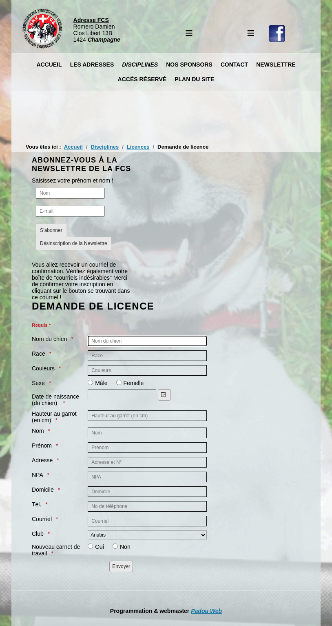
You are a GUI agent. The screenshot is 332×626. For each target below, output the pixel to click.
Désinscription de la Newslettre (73, 243)
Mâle (101, 383)
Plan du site (194, 79)
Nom (38, 431)
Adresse (42, 460)
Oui (99, 547)
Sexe (38, 383)
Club (38, 533)
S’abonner (51, 230)
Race (38, 353)
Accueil (49, 64)
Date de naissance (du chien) (55, 399)
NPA (37, 475)
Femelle (134, 383)
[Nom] (70, 193)
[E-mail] (70, 211)
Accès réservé (142, 79)
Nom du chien (49, 339)
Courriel (42, 519)
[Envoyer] (121, 566)
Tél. (36, 504)
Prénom (42, 445)
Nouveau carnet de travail (56, 550)
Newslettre (275, 64)
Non (125, 547)
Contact (234, 64)
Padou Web (206, 611)
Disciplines (140, 64)
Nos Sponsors (189, 64)
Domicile (43, 489)
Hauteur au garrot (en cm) (54, 416)
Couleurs (43, 368)
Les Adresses (92, 64)
